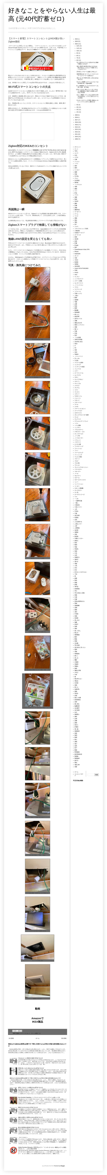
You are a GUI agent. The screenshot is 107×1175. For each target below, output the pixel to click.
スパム (76, 404)
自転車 (76, 239)
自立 (76, 712)
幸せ (76, 591)
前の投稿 (63, 1038)
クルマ (76, 226)
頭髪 (76, 766)
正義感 (76, 662)
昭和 (76, 649)
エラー (76, 371)
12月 (77, 46)
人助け (76, 295)
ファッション (78, 448)
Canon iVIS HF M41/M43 (81, 268)
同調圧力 (77, 557)
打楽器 (76, 614)
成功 (76, 612)
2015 (76, 124)
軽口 (76, 739)
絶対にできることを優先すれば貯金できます (30, 1087)
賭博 (76, 737)
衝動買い (77, 714)
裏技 (76, 716)
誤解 (76, 720)
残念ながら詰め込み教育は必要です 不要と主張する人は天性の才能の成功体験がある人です (35, 1078)
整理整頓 (77, 635)
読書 (76, 205)
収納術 (76, 300)
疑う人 (76, 687)
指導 (76, 626)
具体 (76, 534)
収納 (76, 551)
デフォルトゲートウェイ (81, 421)
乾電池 (76, 517)
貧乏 (76, 335)
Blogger (63, 1166)
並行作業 (77, 515)
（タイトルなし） (23, 1137)
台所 (76, 555)
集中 (76, 247)
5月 (77, 104)
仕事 (76, 159)
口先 (76, 553)
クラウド (77, 385)
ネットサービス (79, 434)
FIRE (76, 270)
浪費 (76, 320)
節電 (76, 695)
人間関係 (77, 528)
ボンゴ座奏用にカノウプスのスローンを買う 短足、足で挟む (87, 86)
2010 (76, 136)
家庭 (76, 582)
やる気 (76, 360)
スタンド (77, 400)
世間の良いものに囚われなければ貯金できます (31, 1068)
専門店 (76, 586)
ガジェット (78, 147)
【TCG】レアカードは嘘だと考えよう (86, 71)
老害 (76, 702)
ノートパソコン (79, 285)
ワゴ (45, 669)
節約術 (76, 182)
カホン (76, 377)
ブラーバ (77, 459)
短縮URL (77, 689)
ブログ (76, 461)
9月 (77, 53)
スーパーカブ (78, 410)
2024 (76, 39)
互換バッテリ (78, 293)
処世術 (76, 536)
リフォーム (78, 291)
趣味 (76, 203)
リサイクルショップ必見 (81, 228)
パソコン (77, 161)
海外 (76, 165)
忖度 (76, 597)
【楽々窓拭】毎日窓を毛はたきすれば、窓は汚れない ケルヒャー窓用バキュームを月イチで (87, 68)
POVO (76, 272)
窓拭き (76, 693)
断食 (76, 639)
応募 (76, 599)
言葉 (76, 331)
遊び (76, 743)
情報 (76, 603)
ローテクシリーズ (79, 494)
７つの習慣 (78, 337)
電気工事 (77, 764)
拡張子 (76, 624)
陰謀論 (76, 756)
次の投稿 (11, 1038)
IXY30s (77, 176)
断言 (76, 637)
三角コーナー (78, 507)
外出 (76, 568)
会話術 (76, 530)
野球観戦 (77, 752)
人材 (76, 526)
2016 (76, 122)
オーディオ (78, 235)
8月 (77, 55)
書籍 (76, 188)
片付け (76, 672)
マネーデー (78, 471)
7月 (77, 58)
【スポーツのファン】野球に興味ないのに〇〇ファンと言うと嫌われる (87, 101)
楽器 (76, 237)
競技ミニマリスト (79, 325)
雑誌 (76, 762)
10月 (77, 50)
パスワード (78, 442)
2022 (76, 44)
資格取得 (77, 731)
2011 (76, 134)
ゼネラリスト (78, 413)
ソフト (76, 163)
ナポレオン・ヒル (79, 431)
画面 (76, 685)
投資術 (76, 262)
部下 (76, 748)
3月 (77, 109)
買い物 (76, 729)
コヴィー (77, 394)
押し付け (77, 620)
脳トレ (76, 329)
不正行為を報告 (78, 780)
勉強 (76, 544)
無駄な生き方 (78, 323)
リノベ (76, 482)
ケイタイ (77, 170)
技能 (76, 616)
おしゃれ (77, 358)
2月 (77, 112)
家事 (76, 578)
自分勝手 (77, 708)
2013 (76, 129)
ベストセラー (78, 469)
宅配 (76, 302)
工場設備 (77, 230)
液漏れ (76, 666)
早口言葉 (77, 645)
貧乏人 (76, 725)
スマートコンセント (25, 1033)
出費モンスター (79, 538)
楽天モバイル (78, 318)
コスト (76, 390)
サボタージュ (78, 396)
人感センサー (78, 524)
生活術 (76, 683)
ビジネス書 (78, 444)
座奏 (76, 595)
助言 (76, 542)
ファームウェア (79, 452)
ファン (76, 450)
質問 (76, 735)
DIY (76, 224)
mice (76, 274)
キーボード (78, 211)
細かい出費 (78, 697)
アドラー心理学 (79, 362)
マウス (76, 287)
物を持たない (78, 678)
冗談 (76, 258)
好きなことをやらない (81, 572)
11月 (77, 48)
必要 (76, 304)
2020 (76, 115)
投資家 (76, 618)
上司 (76, 509)
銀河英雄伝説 (78, 754)
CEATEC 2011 (79, 341)
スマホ (76, 406)
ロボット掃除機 (79, 488)
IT (75, 346)
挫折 (76, 628)
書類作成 (77, 209)
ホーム (37, 1038)
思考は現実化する (79, 601)
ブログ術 (77, 463)
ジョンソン (78, 398)
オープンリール (79, 373)
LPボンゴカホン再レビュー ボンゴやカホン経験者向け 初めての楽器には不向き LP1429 (87, 91)
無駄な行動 (78, 670)
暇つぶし (77, 314)
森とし (76, 655)
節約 (76, 168)
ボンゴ (76, 256)
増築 (76, 563)
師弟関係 (77, 589)
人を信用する (78, 521)
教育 (76, 308)
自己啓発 (77, 710)
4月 (77, 107)
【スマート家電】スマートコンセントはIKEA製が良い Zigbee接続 (87, 82)
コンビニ (77, 392)
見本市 (76, 201)
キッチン (77, 276)
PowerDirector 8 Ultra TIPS (82, 249)
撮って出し (78, 630)
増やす (76, 561)
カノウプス (78, 375)
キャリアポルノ (79, 379)
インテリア (78, 364)
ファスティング (79, 446)
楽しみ (76, 658)
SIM (76, 350)
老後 (76, 327)
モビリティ (78, 475)
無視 (76, 668)
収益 (76, 547)
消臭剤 (76, 664)
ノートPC (77, 436)
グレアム (77, 387)
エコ (76, 191)
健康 (76, 172)
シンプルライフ (79, 279)
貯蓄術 (76, 727)
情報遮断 (77, 605)
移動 (76, 691)
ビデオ (76, 157)
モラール (77, 477)
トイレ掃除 (78, 425)
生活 (76, 155)
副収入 (76, 540)
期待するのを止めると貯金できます (28, 1107)
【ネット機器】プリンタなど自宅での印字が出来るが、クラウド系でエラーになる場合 (87, 96)
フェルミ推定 (78, 457)
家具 (76, 580)
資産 (76, 733)
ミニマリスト (78, 184)
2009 (76, 139)
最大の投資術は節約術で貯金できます (28, 1127)
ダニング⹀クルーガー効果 (82, 415)
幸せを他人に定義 (79, 593)
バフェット (78, 440)
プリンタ (77, 465)
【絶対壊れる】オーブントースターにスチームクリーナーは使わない (87, 74)
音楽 (76, 174)
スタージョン (78, 402)
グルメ (76, 178)
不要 (76, 513)
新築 (76, 641)
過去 (76, 220)
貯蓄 (76, 243)
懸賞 (76, 609)
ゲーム (76, 214)
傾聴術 (76, 532)
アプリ (76, 195)
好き (76, 570)
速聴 (76, 741)
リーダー (77, 486)
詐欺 (76, 333)
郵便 (76, 750)
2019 (76, 117)
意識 (76, 607)
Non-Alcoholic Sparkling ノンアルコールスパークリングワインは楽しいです (39, 1097)
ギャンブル (78, 383)
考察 (76, 186)
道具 (76, 746)
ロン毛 (76, 492)
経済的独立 (78, 699)
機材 (76, 660)
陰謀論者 (77, 758)
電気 (76, 222)
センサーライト (79, 283)
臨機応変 (77, 706)
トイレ (76, 423)
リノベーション (79, 484)
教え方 (76, 632)
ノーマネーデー (79, 438)
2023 (76, 41)
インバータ (78, 369)
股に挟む (77, 704)
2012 (76, 132)
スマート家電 (34, 1033)
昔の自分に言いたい (80, 647)
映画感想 (77, 312)
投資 (76, 306)
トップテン (78, 427)
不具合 (76, 511)
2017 (76, 120)
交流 (76, 519)
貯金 (76, 193)
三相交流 (77, 505)
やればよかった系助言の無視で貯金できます (30, 1058)
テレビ (76, 417)
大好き (76, 260)
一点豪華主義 (78, 500)
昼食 (76, 651)
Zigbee (17, 1033)
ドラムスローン (79, 429)
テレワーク (78, 419)
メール (76, 473)
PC (75, 348)
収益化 (76, 549)
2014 (76, 127)
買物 (76, 207)
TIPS (76, 151)
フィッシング (78, 454)
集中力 (76, 760)
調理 (76, 723)
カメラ (76, 153)
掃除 (76, 218)
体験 (76, 197)
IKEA (14, 1033)
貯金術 (76, 245)
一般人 (76, 503)
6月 (77, 60)
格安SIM (77, 316)
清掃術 (76, 264)
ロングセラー (78, 490)
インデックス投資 (79, 366)
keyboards (77, 253)
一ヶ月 (76, 498)
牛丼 (76, 674)
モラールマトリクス (80, 480)
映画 (76, 199)
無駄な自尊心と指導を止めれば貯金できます (30, 1117)
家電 (76, 584)
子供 (76, 574)
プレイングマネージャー (81, 467)
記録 (76, 718)
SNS (76, 352)
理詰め (76, 681)
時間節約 (77, 653)
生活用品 (77, 180)
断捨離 (76, 310)
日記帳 (76, 643)
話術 (76, 241)
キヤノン (77, 381)
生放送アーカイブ (79, 232)
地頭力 (76, 559)
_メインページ (79, 356)
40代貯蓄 (77, 266)
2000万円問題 (78, 339)
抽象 (76, 622)
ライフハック (78, 289)
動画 (37, 1008)
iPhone (76, 251)
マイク (76, 216)
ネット (76, 149)
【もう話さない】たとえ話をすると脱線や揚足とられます (87, 63)
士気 (76, 565)
